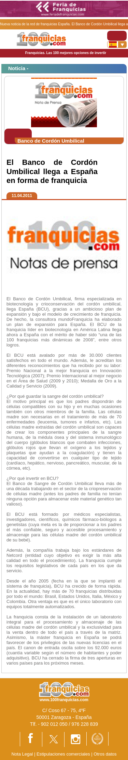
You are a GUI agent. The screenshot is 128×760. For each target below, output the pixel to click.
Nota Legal (22, 754)
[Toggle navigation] (117, 36)
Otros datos (105, 754)
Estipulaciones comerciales (64, 754)
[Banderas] (117, 44)
